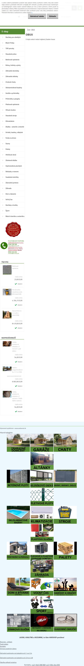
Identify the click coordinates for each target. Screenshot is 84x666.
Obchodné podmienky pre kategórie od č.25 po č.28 (16, 658)
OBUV (33, 30)
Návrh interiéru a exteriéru (15, 216)
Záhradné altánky (12, 76)
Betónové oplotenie (12, 59)
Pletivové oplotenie (12, 104)
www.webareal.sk (20, 428)
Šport (7, 210)
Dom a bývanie (11, 194)
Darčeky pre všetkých (13, 37)
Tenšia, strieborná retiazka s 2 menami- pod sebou (16, 346)
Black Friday (10, 43)
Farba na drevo (11, 138)
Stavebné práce (11, 54)
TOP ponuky (10, 48)
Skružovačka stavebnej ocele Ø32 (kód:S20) (17, 292)
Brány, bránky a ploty (13, 65)
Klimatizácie (10, 121)
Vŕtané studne (11, 110)
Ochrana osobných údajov (8, 648)
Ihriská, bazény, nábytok (14, 132)
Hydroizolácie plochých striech (14, 167)
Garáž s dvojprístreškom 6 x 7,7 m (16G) (17, 370)
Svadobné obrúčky (12, 177)
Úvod (28, 30)
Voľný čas (9, 199)
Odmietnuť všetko (35, 16)
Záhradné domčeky (12, 71)
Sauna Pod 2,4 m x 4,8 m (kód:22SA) (16, 313)
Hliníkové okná (11, 154)
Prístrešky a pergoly (13, 99)
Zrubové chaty (11, 82)
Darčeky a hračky (12, 205)
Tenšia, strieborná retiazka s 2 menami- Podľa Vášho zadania (17, 396)
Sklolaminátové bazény (14, 87)
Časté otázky (4, 644)
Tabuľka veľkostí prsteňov (8, 662)
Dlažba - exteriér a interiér (15, 126)
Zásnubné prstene (12, 182)
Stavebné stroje (11, 115)
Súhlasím (51, 16)
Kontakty (3, 646)
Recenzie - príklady (6, 642)
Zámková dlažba (11, 160)
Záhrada (8, 188)
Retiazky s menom (12, 171)
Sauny (8, 143)
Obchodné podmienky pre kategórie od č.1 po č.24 (16, 653)
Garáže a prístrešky (12, 93)
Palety (8, 149)
